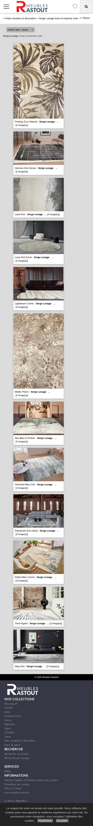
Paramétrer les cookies (16, 784)
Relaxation (9, 724)
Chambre (9, 732)
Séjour (7, 728)
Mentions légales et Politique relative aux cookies (31, 780)
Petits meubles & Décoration (19, 741)
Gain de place (12, 745)
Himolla (8, 708)
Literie (7, 737)
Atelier (7, 771)
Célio (7, 712)
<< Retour (84, 18)
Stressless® (10, 704)
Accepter (62, 820)
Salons (8, 720)
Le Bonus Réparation (15, 801)
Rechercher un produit (16, 754)
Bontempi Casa (12, 716)
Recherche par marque (16, 758)
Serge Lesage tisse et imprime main (58, 18)
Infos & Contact (13, 788)
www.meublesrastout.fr (16, 793)
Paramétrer (45, 820)
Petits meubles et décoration (20, 18)
